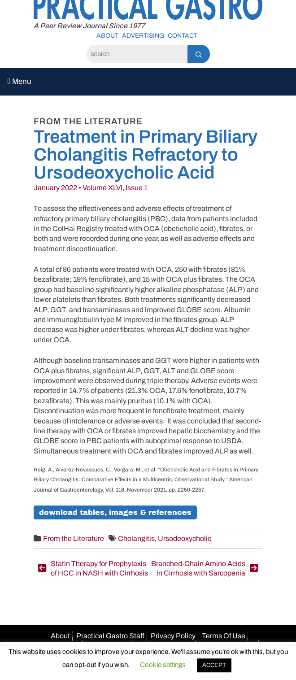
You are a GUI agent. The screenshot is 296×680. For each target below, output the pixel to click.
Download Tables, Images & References (115, 512)
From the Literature (73, 538)
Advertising (143, 35)
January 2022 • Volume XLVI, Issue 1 (91, 188)
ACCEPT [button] (214, 665)
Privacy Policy (173, 636)
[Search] (137, 54)
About (107, 35)
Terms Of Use (223, 636)
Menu (19, 81)
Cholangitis (136, 538)
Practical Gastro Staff (110, 636)
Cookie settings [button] (163, 664)
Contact (182, 35)
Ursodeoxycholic (184, 538)
